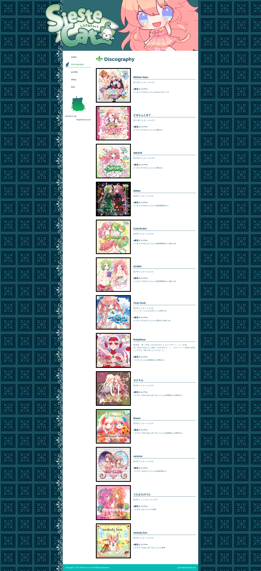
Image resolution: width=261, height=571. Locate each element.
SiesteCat (89, 568)
